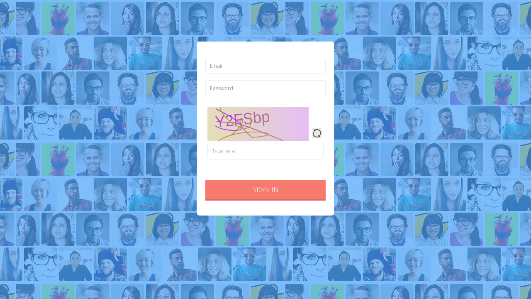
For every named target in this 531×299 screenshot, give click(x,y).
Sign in (265, 189)
